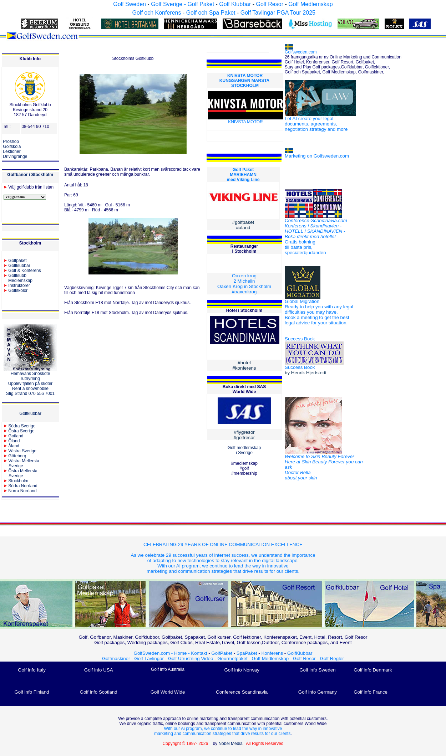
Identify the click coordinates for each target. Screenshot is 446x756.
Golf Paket (243, 169)
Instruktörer (19, 285)
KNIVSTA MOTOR (245, 75)
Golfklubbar (19, 265)
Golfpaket (17, 260)
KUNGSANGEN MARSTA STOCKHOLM (244, 83)
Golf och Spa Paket (210, 13)
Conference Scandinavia (242, 692)
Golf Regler (332, 658)
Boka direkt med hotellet (310, 236)
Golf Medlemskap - (272, 658)
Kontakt (199, 653)
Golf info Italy (32, 670)
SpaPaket (248, 653)
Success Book (300, 338)
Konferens (272, 653)
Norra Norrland (22, 490)
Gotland (15, 435)
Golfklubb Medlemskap (18, 278)
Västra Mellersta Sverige (21, 463)
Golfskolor (17, 290)
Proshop (11, 141)
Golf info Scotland (98, 692)
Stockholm (18, 480)
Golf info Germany (317, 692)
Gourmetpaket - (234, 658)
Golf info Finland (31, 692)
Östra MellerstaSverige (20, 473)
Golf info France (370, 692)
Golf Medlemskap (310, 4)
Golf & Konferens (24, 270)
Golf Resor (269, 4)
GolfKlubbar (299, 653)
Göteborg (17, 455)
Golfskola (12, 146)
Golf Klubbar (235, 4)
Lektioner (11, 151)
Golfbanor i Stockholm (30, 174)
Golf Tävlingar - (151, 658)
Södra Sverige (21, 425)
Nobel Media (230, 743)
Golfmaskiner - (118, 658)
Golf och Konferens (156, 13)
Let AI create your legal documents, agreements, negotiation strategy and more (316, 124)
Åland (13, 445)
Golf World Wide (168, 692)
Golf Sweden (129, 4)
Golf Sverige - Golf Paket (183, 4)
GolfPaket (221, 653)
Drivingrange (15, 156)
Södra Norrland (22, 485)
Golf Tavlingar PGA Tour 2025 (277, 13)
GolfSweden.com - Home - (162, 653)
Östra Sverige (21, 430)
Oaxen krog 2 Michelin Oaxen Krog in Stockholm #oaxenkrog (244, 283)
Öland (14, 440)
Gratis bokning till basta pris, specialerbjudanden (305, 247)
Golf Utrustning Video (190, 658)
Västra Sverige (22, 450)
